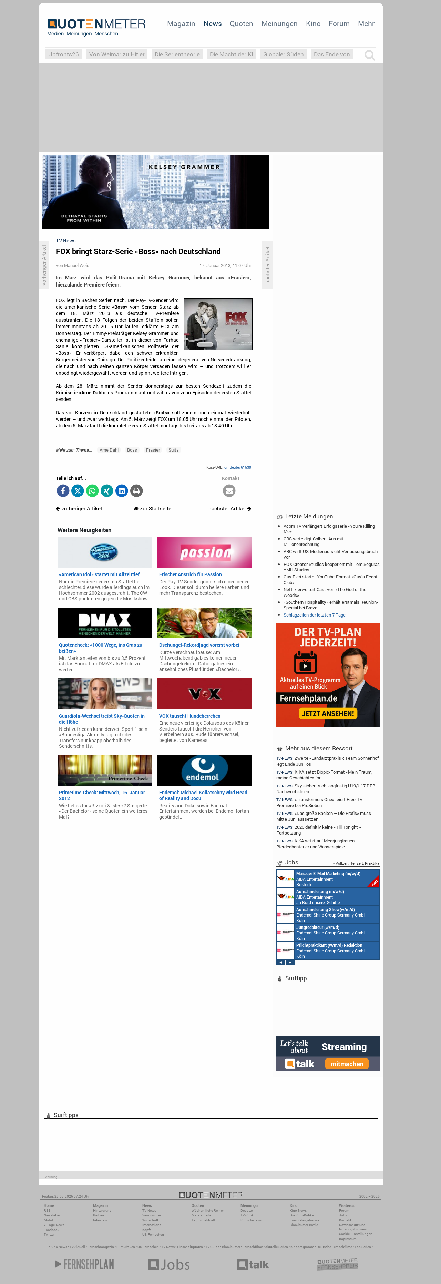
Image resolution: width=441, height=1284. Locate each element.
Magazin (181, 23)
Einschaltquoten (190, 1247)
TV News (168, 1247)
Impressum (348, 1238)
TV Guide (212, 1247)
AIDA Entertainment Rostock (328, 878)
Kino (313, 23)
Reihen (98, 1215)
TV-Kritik (247, 1215)
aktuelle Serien (276, 1247)
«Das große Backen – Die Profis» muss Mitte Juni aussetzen (323, 816)
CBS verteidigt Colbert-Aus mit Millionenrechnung (313, 541)
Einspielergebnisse (304, 1220)
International (152, 1225)
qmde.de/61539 (237, 467)
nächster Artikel (229, 508)
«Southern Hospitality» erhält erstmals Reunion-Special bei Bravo (331, 605)
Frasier (153, 450)
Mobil (48, 1220)
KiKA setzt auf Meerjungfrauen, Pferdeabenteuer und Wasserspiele (316, 843)
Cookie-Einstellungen (355, 1234)
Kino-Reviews (251, 1220)
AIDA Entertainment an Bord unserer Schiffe (310, 896)
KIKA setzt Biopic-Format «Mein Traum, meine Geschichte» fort (324, 774)
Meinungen (279, 23)
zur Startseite (152, 508)
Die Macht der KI (231, 54)
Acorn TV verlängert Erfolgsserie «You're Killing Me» (329, 529)
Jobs (343, 1215)
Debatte (246, 1210)
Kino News (59, 1247)
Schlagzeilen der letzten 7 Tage (315, 615)
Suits (173, 450)
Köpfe (146, 1230)
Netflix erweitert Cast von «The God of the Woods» (325, 592)
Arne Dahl (109, 450)
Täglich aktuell (203, 1220)
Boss (132, 450)
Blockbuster (231, 1247)
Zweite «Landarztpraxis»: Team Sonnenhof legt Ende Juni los (327, 761)
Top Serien (363, 1247)
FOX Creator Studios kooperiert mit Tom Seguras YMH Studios (332, 567)
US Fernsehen (148, 1247)
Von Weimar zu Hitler (117, 54)
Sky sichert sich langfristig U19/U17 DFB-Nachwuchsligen (326, 788)
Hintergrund (102, 1210)
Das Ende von (332, 54)
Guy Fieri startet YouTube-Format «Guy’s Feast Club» (331, 579)
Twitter (49, 1234)
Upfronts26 (63, 54)
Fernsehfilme (253, 1247)
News (213, 23)
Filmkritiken (125, 1247)
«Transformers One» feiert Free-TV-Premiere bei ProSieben (319, 802)
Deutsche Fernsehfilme (334, 1247)
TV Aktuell (77, 1247)
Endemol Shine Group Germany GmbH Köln (322, 914)
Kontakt (345, 1220)
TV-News (149, 1210)
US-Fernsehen (153, 1234)
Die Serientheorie (177, 54)
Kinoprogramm (302, 1247)
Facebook (51, 1230)
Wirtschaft (150, 1220)
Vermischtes (151, 1215)
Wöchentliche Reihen (208, 1210)
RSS (47, 1210)
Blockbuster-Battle (304, 1225)
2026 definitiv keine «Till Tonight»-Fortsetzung (318, 830)
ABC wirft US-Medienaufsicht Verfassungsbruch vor (331, 554)
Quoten (241, 23)
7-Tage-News (54, 1225)
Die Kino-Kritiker (302, 1215)
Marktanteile (201, 1215)
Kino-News (298, 1210)
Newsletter (52, 1215)
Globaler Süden (283, 54)
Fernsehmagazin (101, 1247)
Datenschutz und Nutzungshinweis (353, 1227)
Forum (339, 23)
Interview (100, 1220)
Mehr (366, 23)
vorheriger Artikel (79, 508)
